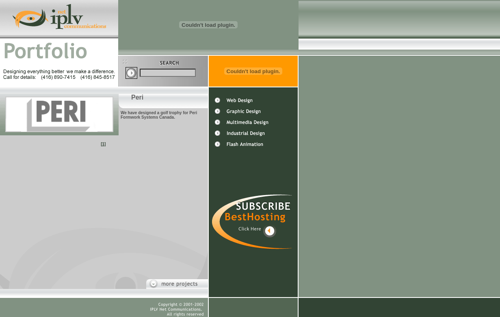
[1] (103, 144)
